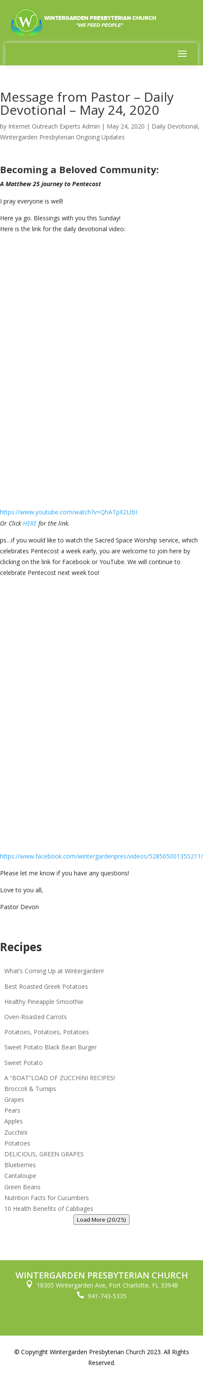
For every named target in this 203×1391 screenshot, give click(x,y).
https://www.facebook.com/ (39, 856)
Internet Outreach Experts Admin (54, 126)
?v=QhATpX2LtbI (114, 512)
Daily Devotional (175, 126)
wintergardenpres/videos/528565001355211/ (140, 856)
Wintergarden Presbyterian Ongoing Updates (62, 137)
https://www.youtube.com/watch (45, 512)
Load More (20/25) (101, 1219)
